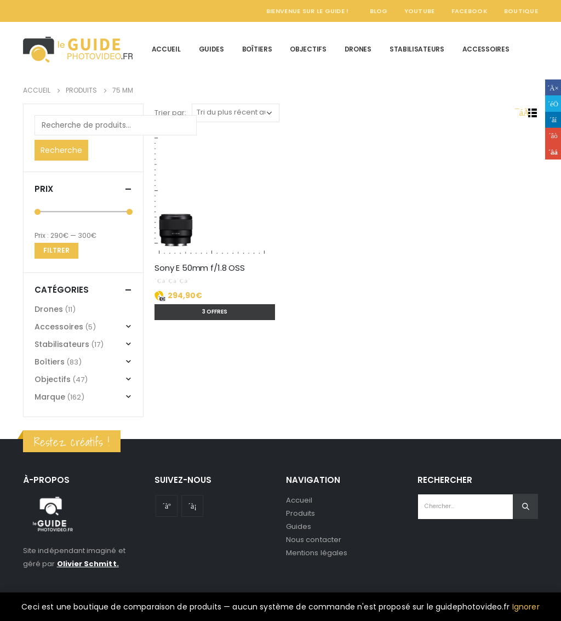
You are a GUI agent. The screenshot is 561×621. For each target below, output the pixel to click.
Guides (211, 49)
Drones (358, 49)
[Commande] (235, 113)
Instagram (192, 506)
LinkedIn (553, 120)
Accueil (166, 49)
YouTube (419, 11)
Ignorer (526, 606)
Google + (553, 136)
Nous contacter (313, 539)
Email (553, 151)
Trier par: (170, 112)
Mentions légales (316, 553)
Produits (301, 513)
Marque (50, 396)
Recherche (61, 150)
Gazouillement (553, 103)
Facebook (469, 11)
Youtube (167, 506)
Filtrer (56, 250)
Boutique (521, 11)
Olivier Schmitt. (88, 564)
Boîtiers (257, 49)
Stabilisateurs (417, 49)
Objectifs (308, 49)
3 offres (214, 311)
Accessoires (486, 49)
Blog (379, 11)
